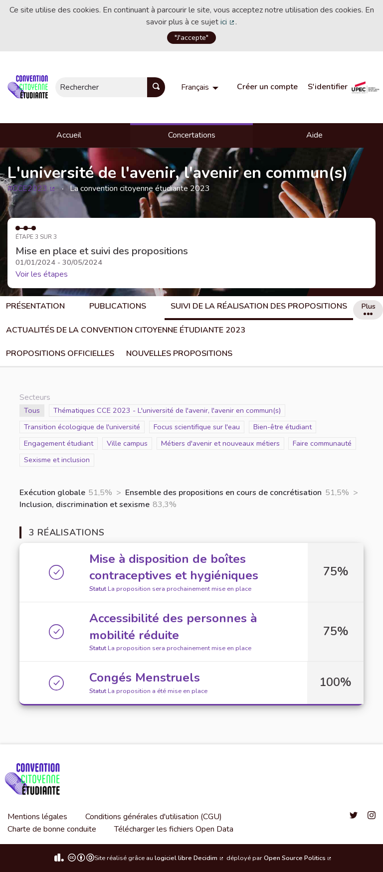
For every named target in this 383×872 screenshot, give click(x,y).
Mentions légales (37, 816)
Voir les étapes (41, 274)
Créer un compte (267, 86)
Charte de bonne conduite (51, 829)
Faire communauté (322, 443)
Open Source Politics (298, 858)
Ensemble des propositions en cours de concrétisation (223, 492)
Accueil (68, 135)
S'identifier (328, 86)
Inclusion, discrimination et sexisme (84, 504)
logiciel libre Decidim (189, 858)
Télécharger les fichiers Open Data (173, 829)
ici (227, 21)
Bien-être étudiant (282, 426)
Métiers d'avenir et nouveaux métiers (220, 443)
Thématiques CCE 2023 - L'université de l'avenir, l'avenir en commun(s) (167, 410)
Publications (117, 306)
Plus (368, 308)
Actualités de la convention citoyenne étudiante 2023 (125, 330)
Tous (34, 410)
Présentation (35, 306)
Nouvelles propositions (179, 353)
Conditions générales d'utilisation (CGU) (153, 816)
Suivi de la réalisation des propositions (259, 306)
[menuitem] (201, 87)
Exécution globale (52, 492)
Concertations (191, 135)
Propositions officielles (60, 353)
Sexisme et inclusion (57, 459)
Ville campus (127, 443)
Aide (314, 135)
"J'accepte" (191, 37)
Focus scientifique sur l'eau (197, 426)
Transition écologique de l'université (82, 426)
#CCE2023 (31, 188)
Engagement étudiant (58, 443)
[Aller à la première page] (29, 87)
